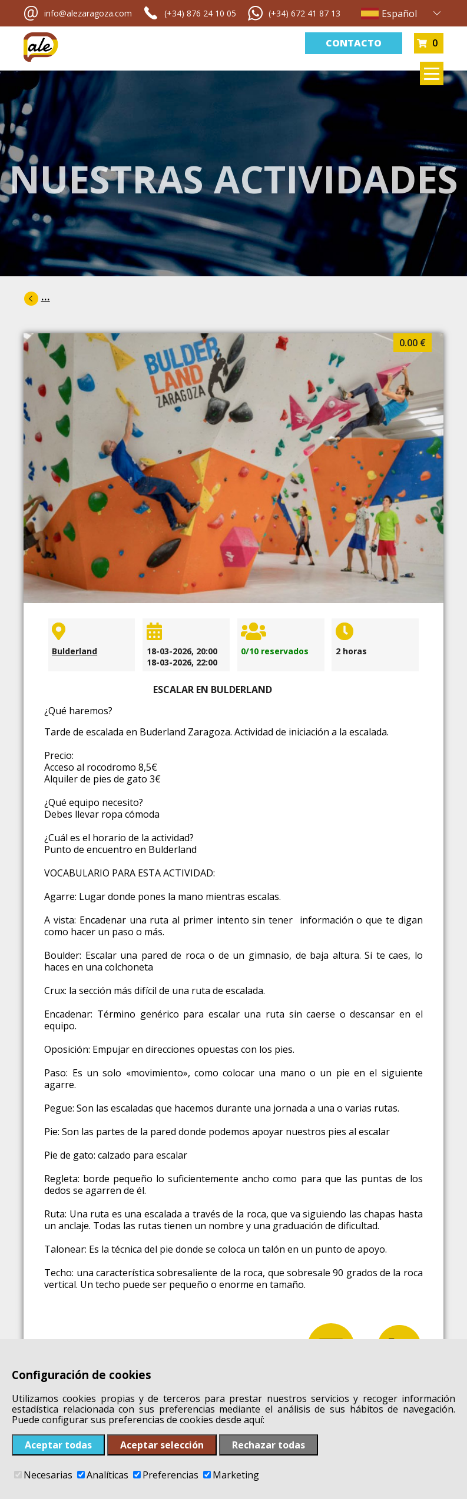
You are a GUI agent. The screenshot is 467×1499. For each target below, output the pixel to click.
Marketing (231, 1474)
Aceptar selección (162, 1444)
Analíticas (102, 1474)
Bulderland (74, 651)
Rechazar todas (268, 1444)
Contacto (354, 42)
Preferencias (165, 1474)
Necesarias (43, 1474)
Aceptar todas (58, 1444)
